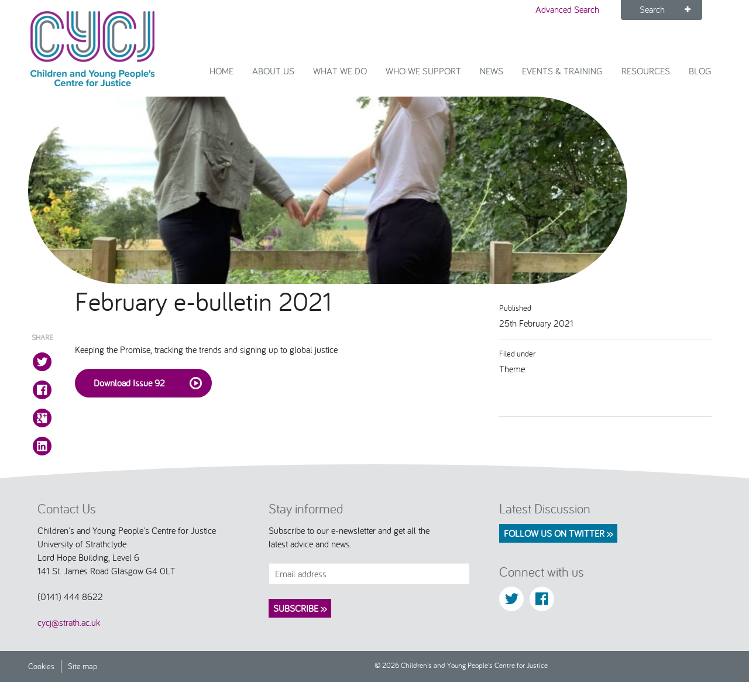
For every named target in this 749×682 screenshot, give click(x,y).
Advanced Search (567, 9)
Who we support (423, 71)
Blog (700, 71)
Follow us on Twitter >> (558, 533)
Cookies (41, 665)
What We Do (340, 71)
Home (221, 71)
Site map (82, 665)
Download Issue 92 (148, 383)
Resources (645, 71)
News (491, 71)
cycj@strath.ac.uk (68, 622)
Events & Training (562, 71)
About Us (273, 71)
